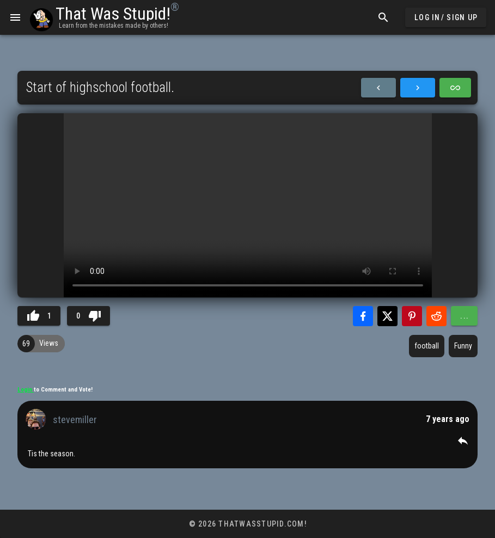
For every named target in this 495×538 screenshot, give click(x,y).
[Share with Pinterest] (412, 316)
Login (25, 389)
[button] (462, 440)
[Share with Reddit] (436, 316)
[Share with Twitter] (387, 316)
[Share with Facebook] (363, 316)
